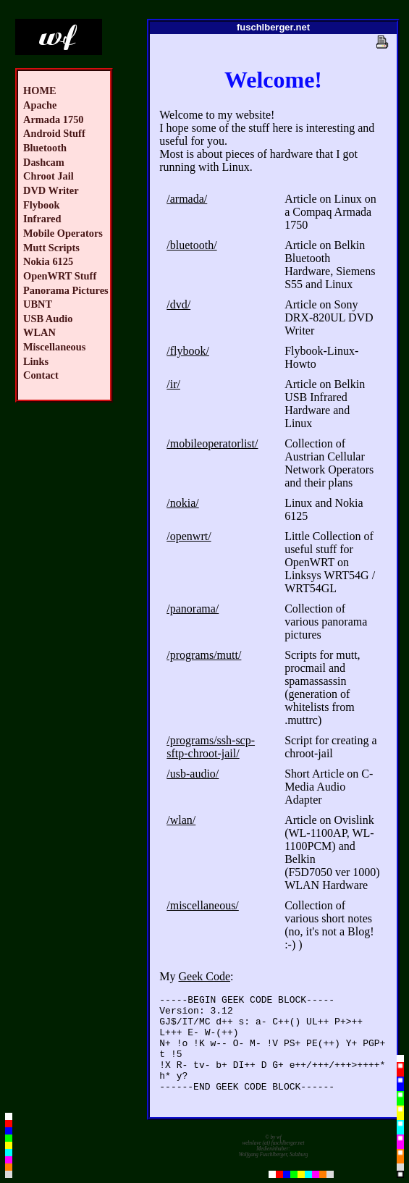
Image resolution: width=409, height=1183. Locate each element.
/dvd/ (178, 304)
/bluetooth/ (191, 245)
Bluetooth (45, 147)
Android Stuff (54, 133)
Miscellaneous (54, 347)
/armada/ (186, 199)
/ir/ (173, 384)
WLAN (39, 332)
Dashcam (43, 162)
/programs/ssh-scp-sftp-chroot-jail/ (210, 746)
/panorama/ (192, 608)
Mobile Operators (63, 233)
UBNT (37, 304)
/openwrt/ (188, 536)
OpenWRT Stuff (59, 276)
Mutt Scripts (51, 247)
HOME (39, 90)
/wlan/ (180, 820)
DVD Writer (51, 190)
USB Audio (47, 318)
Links (36, 361)
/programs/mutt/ (203, 655)
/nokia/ (182, 503)
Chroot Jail (48, 176)
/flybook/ (187, 351)
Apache (39, 105)
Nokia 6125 (48, 261)
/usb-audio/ (192, 773)
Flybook (41, 205)
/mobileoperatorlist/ (212, 443)
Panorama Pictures (66, 290)
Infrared (42, 218)
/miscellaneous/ (202, 905)
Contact (41, 375)
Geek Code (205, 976)
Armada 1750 (53, 119)
